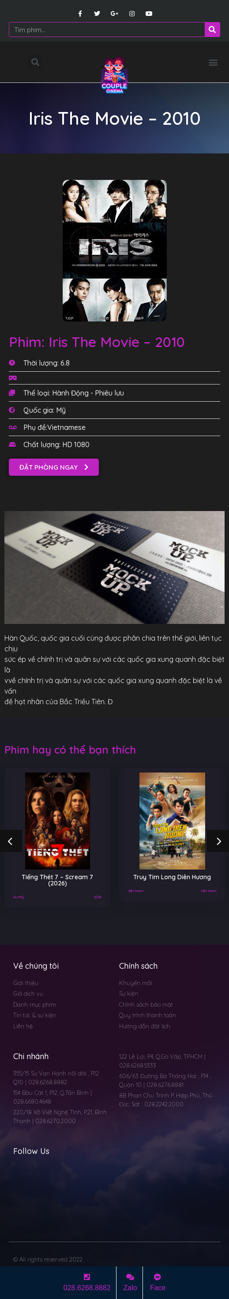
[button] (213, 62)
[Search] (212, 29)
